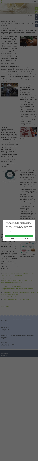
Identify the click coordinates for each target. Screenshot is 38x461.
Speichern (12, 238)
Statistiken (18, 231)
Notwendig (8, 231)
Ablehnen (26, 238)
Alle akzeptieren (19, 235)
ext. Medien (29, 231)
